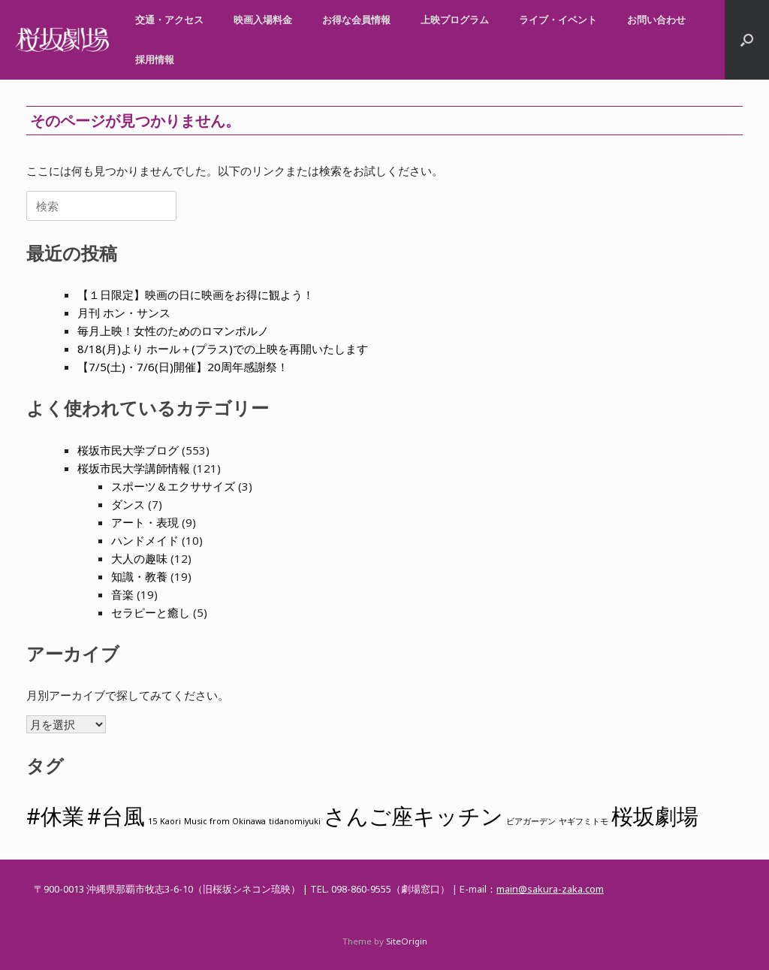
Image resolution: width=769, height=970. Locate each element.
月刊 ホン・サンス (123, 312)
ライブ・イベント (558, 19)
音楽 (122, 594)
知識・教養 (139, 576)
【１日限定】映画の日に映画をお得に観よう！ (195, 294)
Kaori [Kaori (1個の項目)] (170, 821)
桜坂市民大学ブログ (128, 450)
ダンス (128, 504)
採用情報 (154, 59)
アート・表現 (145, 522)
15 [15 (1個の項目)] (152, 821)
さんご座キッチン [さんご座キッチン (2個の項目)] (413, 816)
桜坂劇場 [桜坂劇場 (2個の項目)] (654, 816)
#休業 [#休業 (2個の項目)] (55, 816)
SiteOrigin (406, 941)
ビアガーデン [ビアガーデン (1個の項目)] (531, 821)
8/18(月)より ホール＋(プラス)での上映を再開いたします (222, 348)
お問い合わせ (656, 19)
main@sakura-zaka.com (550, 889)
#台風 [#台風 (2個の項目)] (116, 816)
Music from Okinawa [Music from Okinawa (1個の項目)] (225, 821)
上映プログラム (455, 19)
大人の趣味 (139, 558)
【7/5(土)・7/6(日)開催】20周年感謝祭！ (182, 366)
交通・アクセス (169, 19)
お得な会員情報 (356, 19)
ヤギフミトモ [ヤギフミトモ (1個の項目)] (583, 821)
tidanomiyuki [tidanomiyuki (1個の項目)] (295, 821)
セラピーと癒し (150, 612)
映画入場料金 (263, 19)
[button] (747, 40)
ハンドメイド (145, 540)
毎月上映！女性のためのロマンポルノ (173, 330)
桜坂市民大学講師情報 (133, 468)
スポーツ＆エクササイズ (173, 486)
